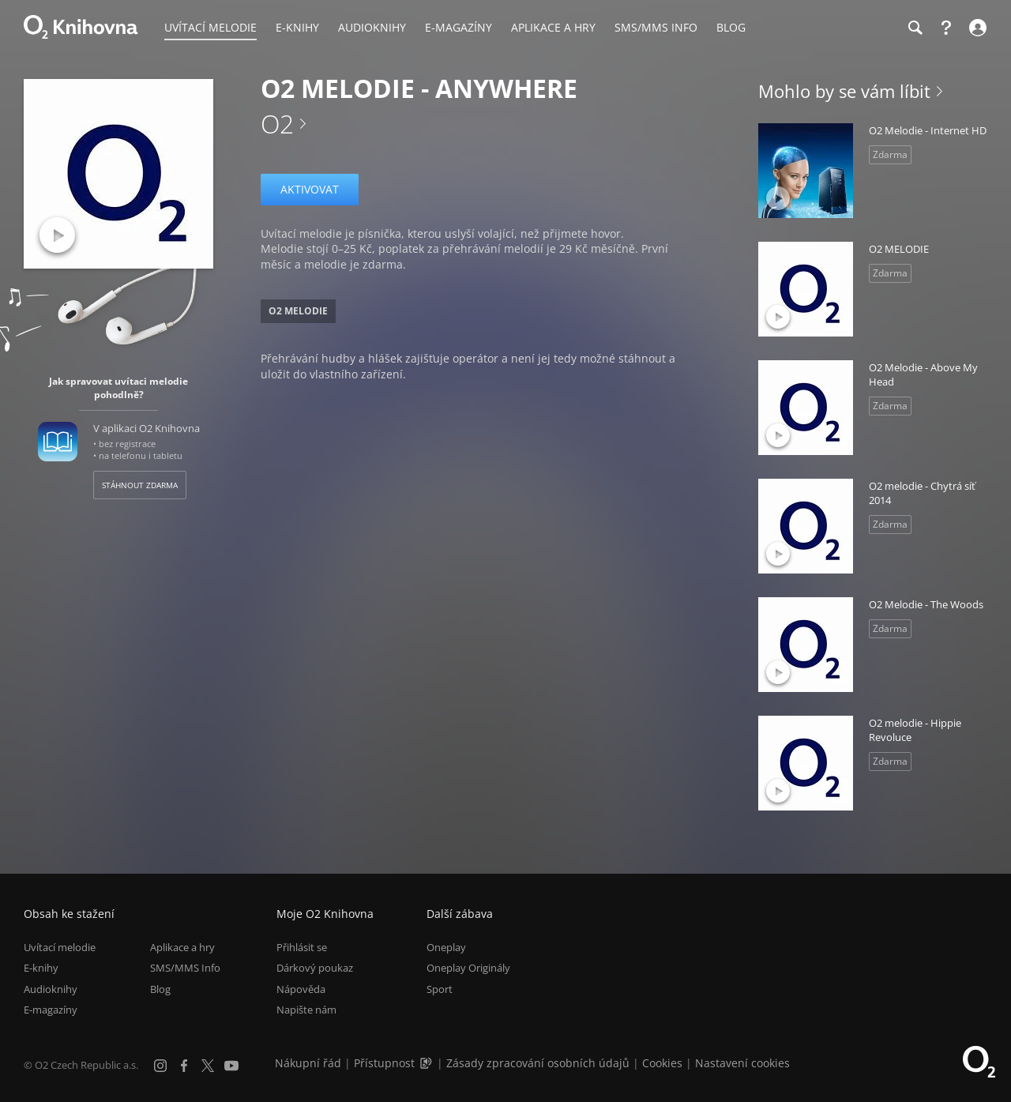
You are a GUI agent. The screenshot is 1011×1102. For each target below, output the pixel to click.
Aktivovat (309, 189)
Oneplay (446, 947)
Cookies (662, 1062)
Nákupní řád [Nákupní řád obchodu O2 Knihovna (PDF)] (308, 1062)
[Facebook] (184, 1066)
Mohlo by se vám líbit (844, 91)
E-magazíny (50, 1009)
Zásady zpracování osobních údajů (538, 1062)
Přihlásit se (301, 947)
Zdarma (890, 154)
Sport (440, 989)
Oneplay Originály (468, 968)
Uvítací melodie (60, 947)
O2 (277, 124)
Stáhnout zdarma (140, 485)
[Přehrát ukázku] (57, 235)
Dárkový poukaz (314, 968)
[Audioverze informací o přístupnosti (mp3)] (427, 1063)
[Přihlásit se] (976, 27)
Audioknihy (50, 989)
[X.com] (208, 1066)
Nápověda (300, 989)
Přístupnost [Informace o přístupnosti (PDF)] (384, 1062)
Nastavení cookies (742, 1062)
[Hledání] (914, 27)
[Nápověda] (946, 27)
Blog (160, 989)
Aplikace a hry (182, 947)
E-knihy (41, 968)
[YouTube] (231, 1066)
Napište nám (306, 1009)
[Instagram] (160, 1066)
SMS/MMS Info (185, 968)
